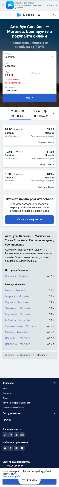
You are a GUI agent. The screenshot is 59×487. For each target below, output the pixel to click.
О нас (5, 389)
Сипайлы (25, 355)
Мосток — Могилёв (16, 332)
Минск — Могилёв (15, 290)
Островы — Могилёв (17, 296)
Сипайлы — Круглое (16, 276)
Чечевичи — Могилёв (17, 308)
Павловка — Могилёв (17, 343)
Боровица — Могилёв (17, 314)
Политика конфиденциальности (17, 403)
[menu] (4, 15)
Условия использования (13, 407)
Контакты (7, 393)
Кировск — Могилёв (17, 302)
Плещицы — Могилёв (17, 338)
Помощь (6, 398)
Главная (10, 355)
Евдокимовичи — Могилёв (20, 326)
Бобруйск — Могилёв (17, 320)
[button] (6, 113)
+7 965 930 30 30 (14, 466)
